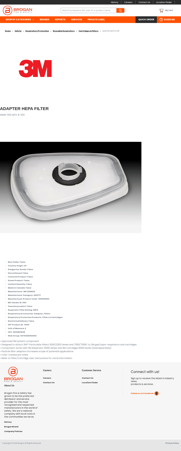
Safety (18, 31)
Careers (128, 2)
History (114, 2)
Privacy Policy (172, 443)
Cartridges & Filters (88, 31)
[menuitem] (20, 19)
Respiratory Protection (37, 31)
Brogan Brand (11, 426)
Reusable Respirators (64, 31)
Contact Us (144, 2)
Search (121, 10)
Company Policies (13, 431)
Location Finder (164, 2)
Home (8, 31)
